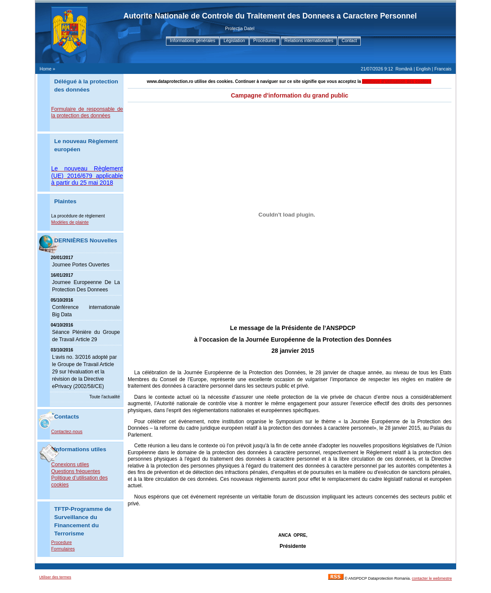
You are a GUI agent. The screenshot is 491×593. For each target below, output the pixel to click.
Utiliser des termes (55, 577)
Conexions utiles (70, 465)
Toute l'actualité (104, 396)
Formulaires (63, 549)
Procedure (61, 542)
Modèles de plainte (70, 222)
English (423, 69)
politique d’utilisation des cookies (396, 81)
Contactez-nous (67, 431)
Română (404, 69)
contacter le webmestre (432, 578)
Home (46, 69)
